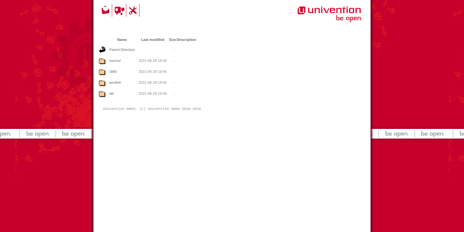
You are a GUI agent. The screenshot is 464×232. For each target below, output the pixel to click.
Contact (106, 10)
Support (134, 10)
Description (186, 40)
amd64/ (115, 82)
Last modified (152, 40)
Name (122, 40)
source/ (115, 61)
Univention (316, 17)
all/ (111, 93)
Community (120, 10)
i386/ (113, 71)
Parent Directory (122, 50)
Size (172, 40)
